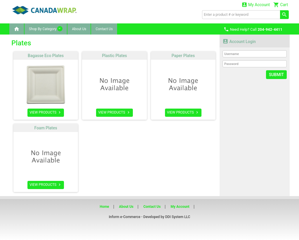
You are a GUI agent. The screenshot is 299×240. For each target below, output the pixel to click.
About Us (79, 29)
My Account (255, 4)
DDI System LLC (177, 217)
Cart (280, 4)
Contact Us (104, 29)
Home (104, 207)
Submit (276, 74)
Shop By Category (45, 28)
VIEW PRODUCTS (45, 112)
